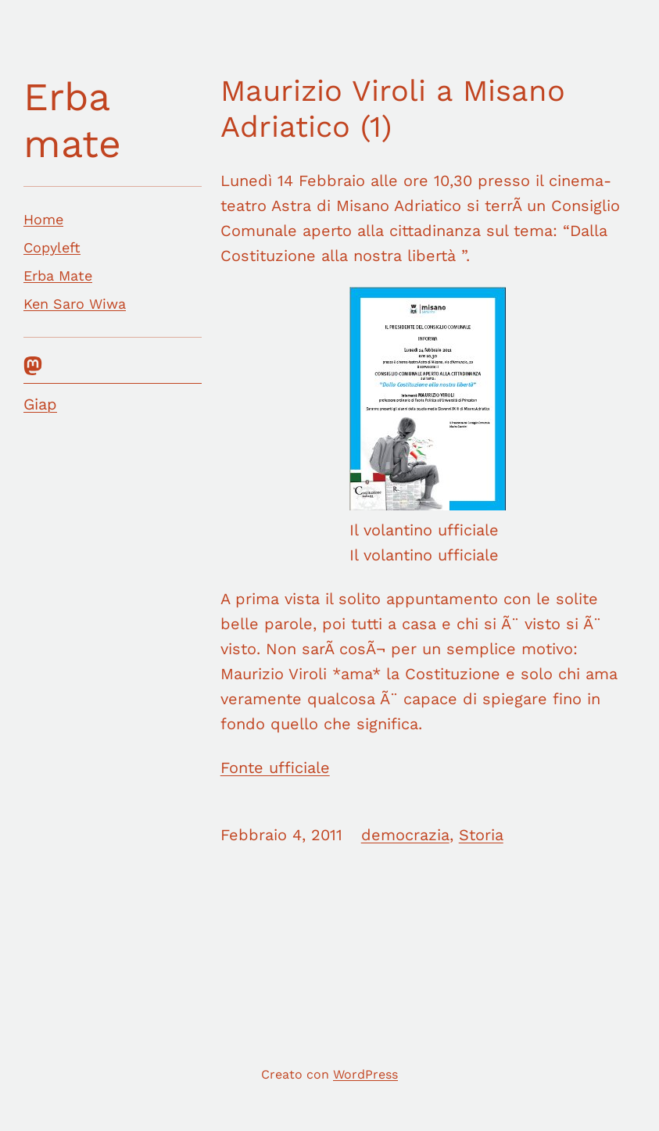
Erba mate (72, 119)
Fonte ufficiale (275, 767)
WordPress (365, 1074)
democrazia (405, 834)
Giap (40, 404)
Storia (481, 834)
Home (43, 219)
